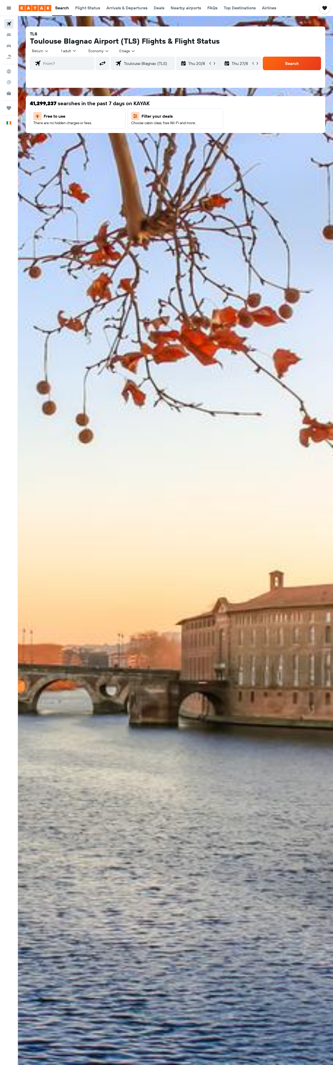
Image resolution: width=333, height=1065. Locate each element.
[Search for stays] (9, 35)
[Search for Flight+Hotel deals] (9, 56)
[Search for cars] (9, 46)
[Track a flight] (9, 82)
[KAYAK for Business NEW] (9, 93)
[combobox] (40, 51)
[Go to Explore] (9, 71)
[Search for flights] (9, 24)
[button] (9, 8)
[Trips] (9, 108)
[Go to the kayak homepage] (35, 8)
